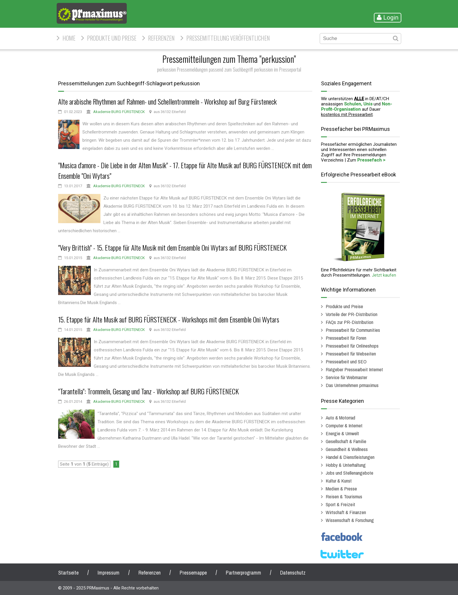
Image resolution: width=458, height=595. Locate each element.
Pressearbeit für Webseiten (351, 353)
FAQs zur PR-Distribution (349, 322)
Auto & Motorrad (340, 417)
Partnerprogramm (243, 572)
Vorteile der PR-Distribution (351, 314)
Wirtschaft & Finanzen (346, 512)
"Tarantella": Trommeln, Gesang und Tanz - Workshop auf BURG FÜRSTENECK (148, 391)
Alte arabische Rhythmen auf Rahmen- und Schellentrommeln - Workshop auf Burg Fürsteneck (167, 101)
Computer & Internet (344, 425)
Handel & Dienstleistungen (350, 457)
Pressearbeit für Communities (353, 330)
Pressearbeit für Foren (346, 337)
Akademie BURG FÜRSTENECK (119, 112)
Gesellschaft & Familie (346, 441)
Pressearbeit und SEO (346, 361)
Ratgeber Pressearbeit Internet (354, 369)
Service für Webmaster (346, 377)
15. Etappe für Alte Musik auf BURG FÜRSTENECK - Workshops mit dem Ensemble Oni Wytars (168, 319)
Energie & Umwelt (342, 433)
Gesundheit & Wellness (347, 449)
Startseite (68, 572)
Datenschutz (293, 572)
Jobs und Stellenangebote (349, 472)
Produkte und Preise (111, 38)
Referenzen (161, 38)
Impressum (108, 572)
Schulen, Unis (358, 104)
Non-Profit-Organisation (356, 106)
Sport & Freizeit (340, 504)
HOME (69, 38)
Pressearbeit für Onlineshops (352, 345)
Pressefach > (371, 160)
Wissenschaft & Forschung (350, 520)
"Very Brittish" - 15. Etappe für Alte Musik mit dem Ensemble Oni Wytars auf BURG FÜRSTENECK (172, 247)
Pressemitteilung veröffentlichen (228, 38)
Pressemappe (193, 572)
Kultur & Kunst (339, 480)
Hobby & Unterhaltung (346, 465)
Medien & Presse (341, 488)
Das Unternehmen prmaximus (352, 385)
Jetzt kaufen (384, 275)
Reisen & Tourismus (344, 496)
